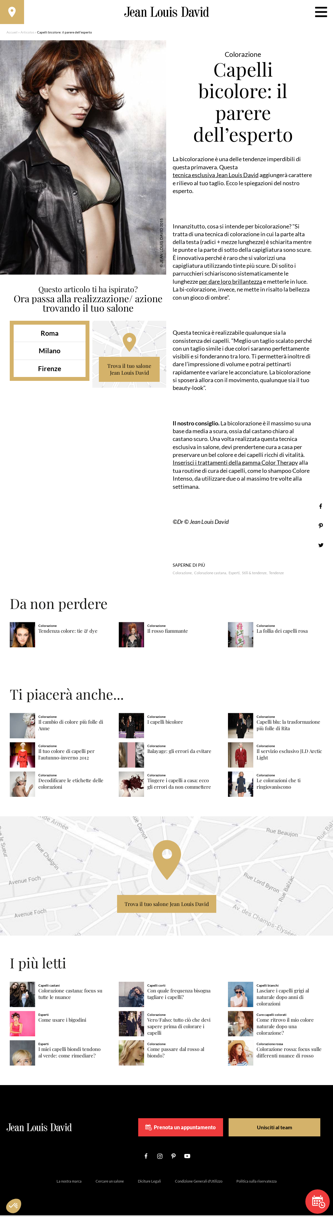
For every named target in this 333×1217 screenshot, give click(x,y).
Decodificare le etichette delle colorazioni (70, 785)
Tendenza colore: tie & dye (68, 633)
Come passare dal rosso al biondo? (175, 1054)
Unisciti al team (271, 1129)
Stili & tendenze (254, 574)
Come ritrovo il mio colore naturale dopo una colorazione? (285, 1028)
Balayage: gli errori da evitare (179, 753)
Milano (49, 353)
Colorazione (182, 574)
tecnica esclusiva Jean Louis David (216, 176)
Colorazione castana (210, 574)
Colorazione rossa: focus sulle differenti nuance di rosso (289, 1054)
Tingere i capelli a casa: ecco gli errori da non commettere (179, 785)
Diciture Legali (149, 1183)
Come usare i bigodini (62, 1021)
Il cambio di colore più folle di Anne (70, 727)
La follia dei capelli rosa (282, 633)
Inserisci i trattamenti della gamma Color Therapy (235, 464)
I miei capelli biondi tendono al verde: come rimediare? (69, 1054)
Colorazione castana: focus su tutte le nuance (70, 996)
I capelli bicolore (165, 724)
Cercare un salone (110, 1183)
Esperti (234, 574)
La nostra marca (69, 1183)
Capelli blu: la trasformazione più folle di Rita (288, 727)
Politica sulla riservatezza (256, 1183)
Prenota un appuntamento (192, 1129)
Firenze (49, 370)
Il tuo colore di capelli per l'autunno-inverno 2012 (66, 756)
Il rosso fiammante (167, 633)
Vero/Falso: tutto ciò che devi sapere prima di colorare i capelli (178, 1028)
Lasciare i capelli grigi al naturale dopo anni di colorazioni (283, 999)
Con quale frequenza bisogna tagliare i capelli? (178, 996)
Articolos (27, 34)
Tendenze (276, 574)
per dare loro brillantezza (230, 283)
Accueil (12, 34)
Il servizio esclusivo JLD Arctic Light (289, 756)
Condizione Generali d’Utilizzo (198, 1183)
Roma (50, 335)
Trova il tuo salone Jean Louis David (129, 371)
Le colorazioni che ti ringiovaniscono (278, 785)
